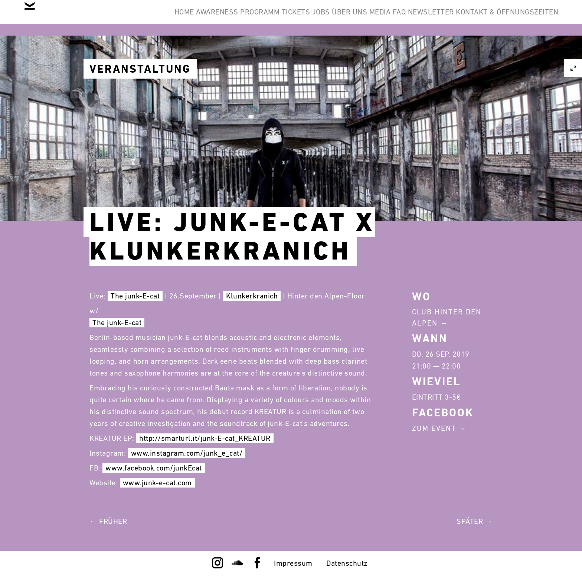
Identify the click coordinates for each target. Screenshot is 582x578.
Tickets (219, 18)
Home (71, 18)
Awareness (116, 18)
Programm (170, 18)
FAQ (369, 18)
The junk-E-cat (135, 296)
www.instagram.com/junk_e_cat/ (187, 453)
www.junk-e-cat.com (157, 483)
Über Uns (296, 18)
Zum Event (434, 428)
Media (338, 18)
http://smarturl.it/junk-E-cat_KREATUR (205, 438)
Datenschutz (347, 563)
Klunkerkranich (252, 296)
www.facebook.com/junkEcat (153, 468)
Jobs (256, 18)
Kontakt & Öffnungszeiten (501, 18)
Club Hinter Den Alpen (446, 317)
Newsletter (413, 18)
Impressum (293, 563)
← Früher (108, 521)
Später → (475, 521)
